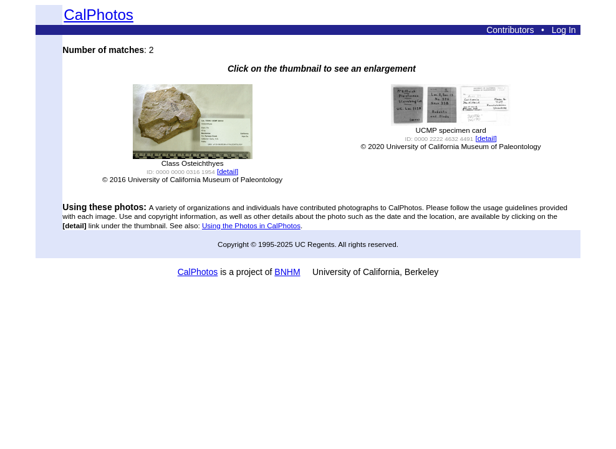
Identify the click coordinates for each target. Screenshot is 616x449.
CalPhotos (98, 14)
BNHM (287, 272)
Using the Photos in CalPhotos (251, 225)
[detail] (227, 171)
